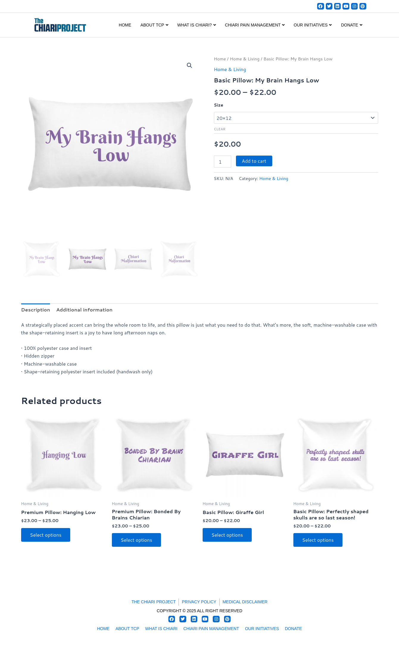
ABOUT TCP (154, 25)
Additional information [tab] (84, 309)
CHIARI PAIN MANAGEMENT (255, 25)
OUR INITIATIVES (313, 25)
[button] (189, 65)
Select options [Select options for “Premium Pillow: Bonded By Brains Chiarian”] (136, 539)
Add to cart (254, 160)
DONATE (351, 25)
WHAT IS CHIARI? (196, 25)
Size (218, 105)
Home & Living (244, 59)
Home (125, 25)
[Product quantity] (222, 161)
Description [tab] (35, 309)
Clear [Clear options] (220, 128)
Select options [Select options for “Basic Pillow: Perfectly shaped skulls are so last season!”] (318, 539)
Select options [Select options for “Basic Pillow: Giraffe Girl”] (227, 534)
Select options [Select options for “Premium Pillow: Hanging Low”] (46, 534)
